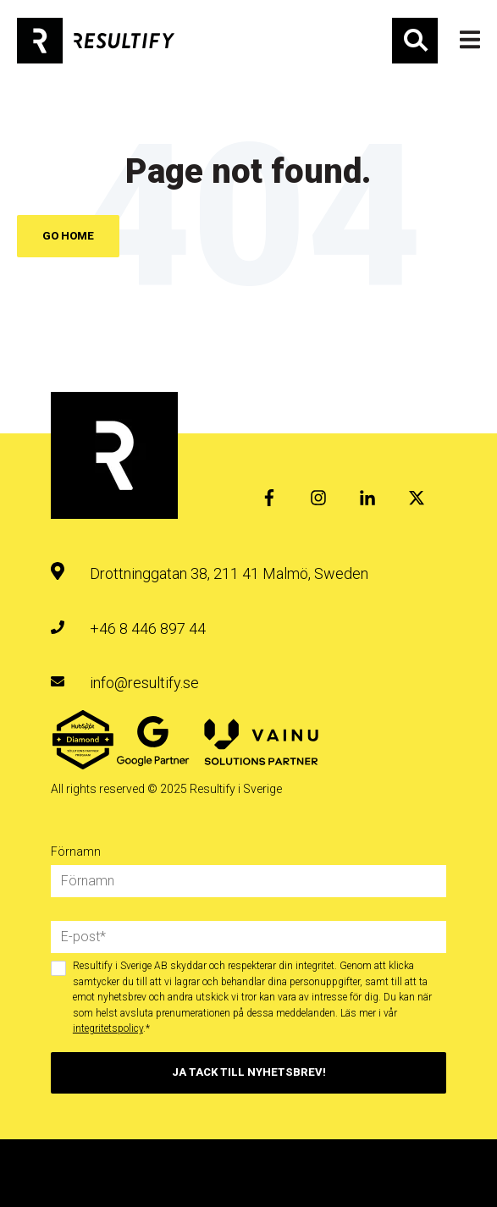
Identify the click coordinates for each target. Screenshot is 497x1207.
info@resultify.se (144, 683)
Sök (415, 40)
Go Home (68, 235)
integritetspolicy (108, 1028)
